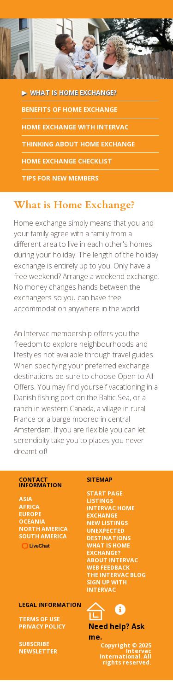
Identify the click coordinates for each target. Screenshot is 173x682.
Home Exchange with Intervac (75, 126)
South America (43, 536)
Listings (100, 501)
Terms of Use (39, 619)
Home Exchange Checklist (67, 161)
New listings (107, 523)
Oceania (32, 521)
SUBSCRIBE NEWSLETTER (38, 647)
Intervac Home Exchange (111, 511)
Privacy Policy (42, 626)
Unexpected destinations (109, 534)
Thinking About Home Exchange (78, 144)
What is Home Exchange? (73, 92)
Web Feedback (108, 567)
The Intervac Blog (116, 575)
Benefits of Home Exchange (69, 109)
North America (43, 529)
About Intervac (112, 560)
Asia (25, 499)
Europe (30, 514)
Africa (29, 507)
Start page (105, 493)
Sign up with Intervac (107, 586)
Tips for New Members (60, 178)
